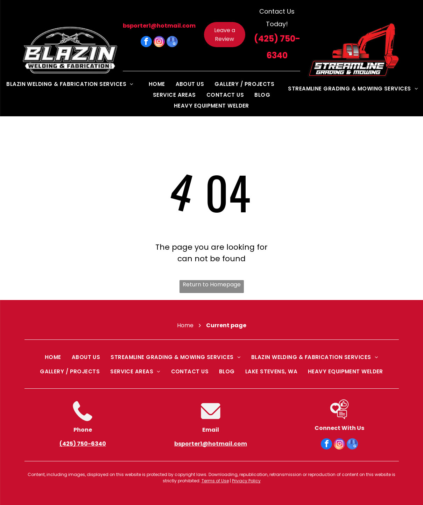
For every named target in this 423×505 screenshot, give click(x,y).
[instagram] (159, 42)
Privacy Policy (246, 481)
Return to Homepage (212, 284)
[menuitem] (70, 84)
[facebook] (146, 42)
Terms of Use (215, 481)
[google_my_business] (172, 42)
